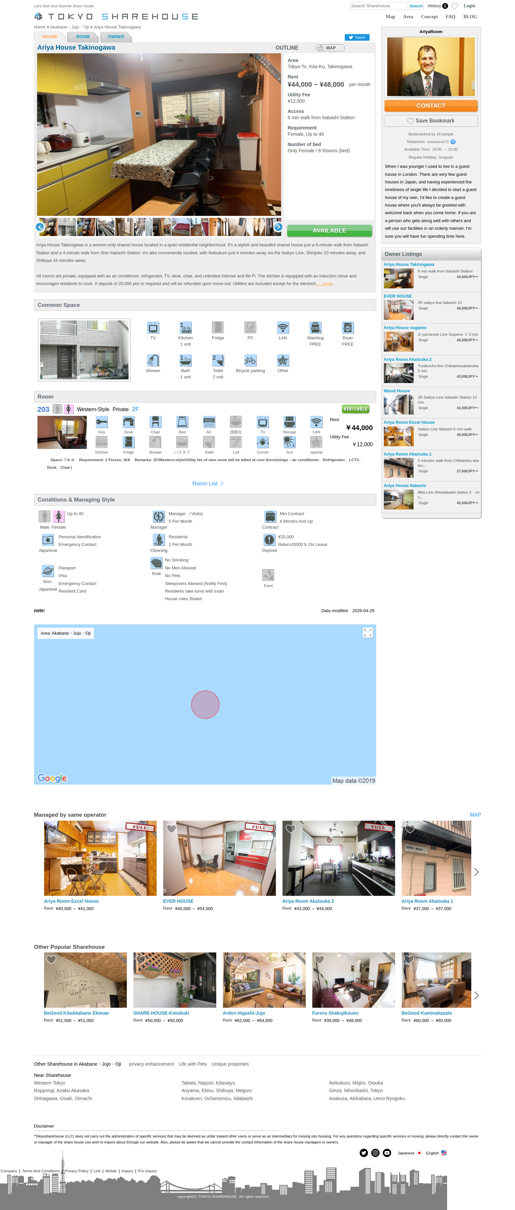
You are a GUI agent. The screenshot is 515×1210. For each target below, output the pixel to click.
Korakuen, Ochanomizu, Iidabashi (217, 1098)
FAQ (450, 16)
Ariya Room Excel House (409, 422)
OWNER (116, 36)
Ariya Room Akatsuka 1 (408, 454)
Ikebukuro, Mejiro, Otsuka (356, 1083)
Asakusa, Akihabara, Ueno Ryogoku (367, 1098)
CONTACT (431, 105)
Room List (205, 483)
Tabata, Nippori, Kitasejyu (208, 1083)
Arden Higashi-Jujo (244, 1013)
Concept (429, 16)
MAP (331, 47)
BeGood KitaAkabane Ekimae (76, 1013)
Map (390, 16)
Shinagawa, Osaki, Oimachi (63, 1098)
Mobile (111, 1171)
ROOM (82, 36)
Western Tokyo (49, 1083)
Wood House (397, 390)
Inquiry (127, 1171)
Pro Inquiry (147, 1171)
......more (324, 283)
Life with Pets (193, 1064)
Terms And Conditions (41, 1171)
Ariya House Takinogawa (409, 264)
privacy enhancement (151, 1064)
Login (470, 5)
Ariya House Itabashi (405, 485)
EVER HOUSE (398, 296)
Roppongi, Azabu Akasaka (61, 1090)
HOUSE (49, 36)
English (436, 1152)
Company (9, 1171)
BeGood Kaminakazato (427, 1013)
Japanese (410, 1152)
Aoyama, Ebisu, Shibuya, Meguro (216, 1090)
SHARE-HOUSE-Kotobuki (161, 1013)
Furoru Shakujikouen (335, 1013)
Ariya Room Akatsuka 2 (408, 359)
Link (96, 1171)
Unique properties (230, 1064)
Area (408, 16)
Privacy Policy (77, 1171)
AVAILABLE (329, 230)
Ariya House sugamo (405, 327)
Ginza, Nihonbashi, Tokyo (356, 1090)
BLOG (470, 16)
